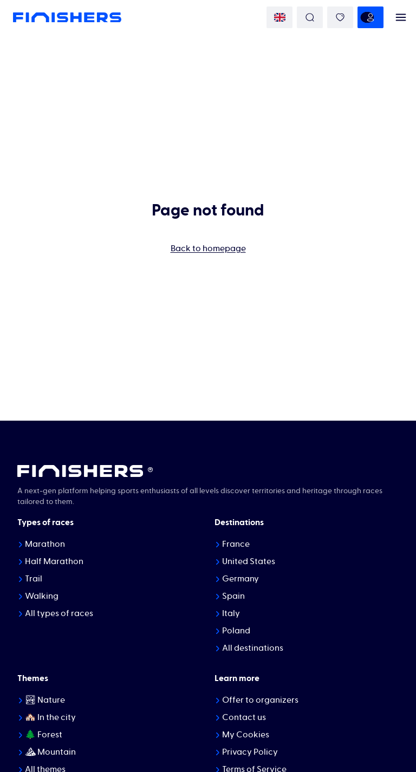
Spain (233, 596)
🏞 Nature (45, 700)
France (236, 544)
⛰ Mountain (50, 752)
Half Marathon (54, 561)
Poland (236, 630)
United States (248, 561)
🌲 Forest (43, 734)
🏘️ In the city (50, 717)
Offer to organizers (260, 700)
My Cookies (245, 734)
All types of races (59, 613)
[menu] (401, 17)
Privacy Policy (250, 752)
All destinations (252, 648)
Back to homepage (208, 248)
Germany (240, 578)
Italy (231, 613)
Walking (41, 596)
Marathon (45, 544)
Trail (33, 578)
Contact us (244, 717)
